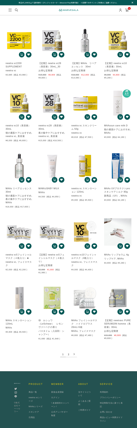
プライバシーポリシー (110, 397)
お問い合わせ (106, 412)
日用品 (32, 417)
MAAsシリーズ (36, 406)
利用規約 (104, 392)
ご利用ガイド (84, 410)
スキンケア (34, 412)
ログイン (55, 397)
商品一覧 (33, 392)
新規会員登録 (57, 392)
